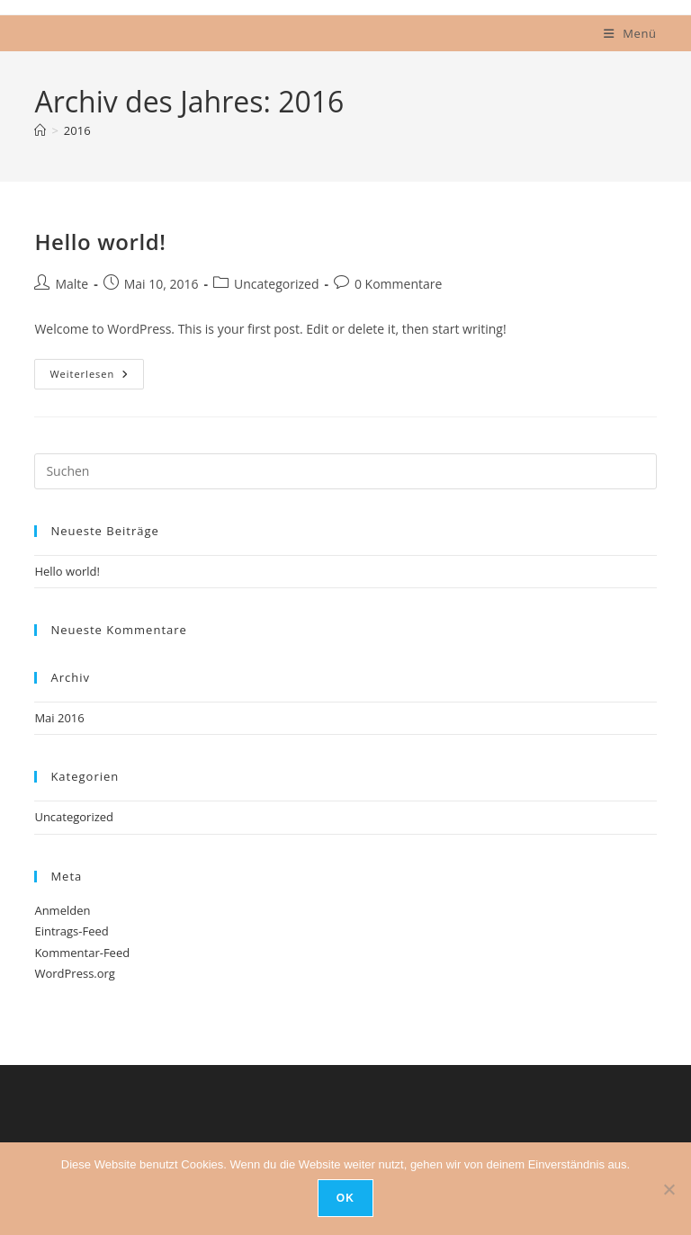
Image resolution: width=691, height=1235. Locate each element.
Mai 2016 (59, 718)
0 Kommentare (398, 283)
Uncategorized (276, 283)
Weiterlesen (96, 377)
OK (345, 1198)
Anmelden (62, 910)
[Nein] (669, 1189)
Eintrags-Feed (71, 931)
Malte (71, 283)
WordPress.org (74, 973)
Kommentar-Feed (82, 952)
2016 (77, 130)
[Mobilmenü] (630, 33)
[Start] (40, 130)
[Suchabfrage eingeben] (345, 471)
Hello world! (100, 241)
